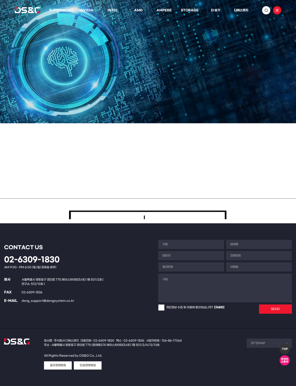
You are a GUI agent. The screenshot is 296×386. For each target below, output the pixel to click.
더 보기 (215, 10)
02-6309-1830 (32, 259)
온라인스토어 (284, 360)
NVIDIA (87, 10)
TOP (285, 349)
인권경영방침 (88, 365)
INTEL (113, 10)
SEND (275, 309)
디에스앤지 (241, 10)
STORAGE (190, 10)
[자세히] (219, 307)
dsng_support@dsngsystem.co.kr (48, 301)
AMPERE (164, 10)
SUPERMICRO (61, 10)
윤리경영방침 (58, 365)
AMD (138, 10)
